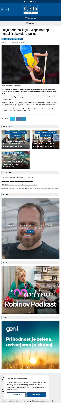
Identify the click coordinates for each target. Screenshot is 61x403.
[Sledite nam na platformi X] (31, 1)
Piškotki (15, 389)
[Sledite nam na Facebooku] (25, 1)
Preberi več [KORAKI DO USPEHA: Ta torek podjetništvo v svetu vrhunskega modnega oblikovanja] (30, 231)
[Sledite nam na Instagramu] (28, 1)
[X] (12, 119)
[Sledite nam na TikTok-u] (36, 1)
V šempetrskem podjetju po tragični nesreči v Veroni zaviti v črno (18, 177)
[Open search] (57, 9)
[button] (5, 9)
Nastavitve (16, 394)
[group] (30, 290)
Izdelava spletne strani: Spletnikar (47, 401)
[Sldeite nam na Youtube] (34, 1)
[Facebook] (18, 119)
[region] (26, 387)
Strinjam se (36, 394)
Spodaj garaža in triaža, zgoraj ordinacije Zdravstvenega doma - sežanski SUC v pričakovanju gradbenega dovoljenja (30, 188)
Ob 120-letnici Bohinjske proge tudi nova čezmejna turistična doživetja (19, 185)
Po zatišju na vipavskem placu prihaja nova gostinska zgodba (17, 181)
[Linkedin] (23, 119)
